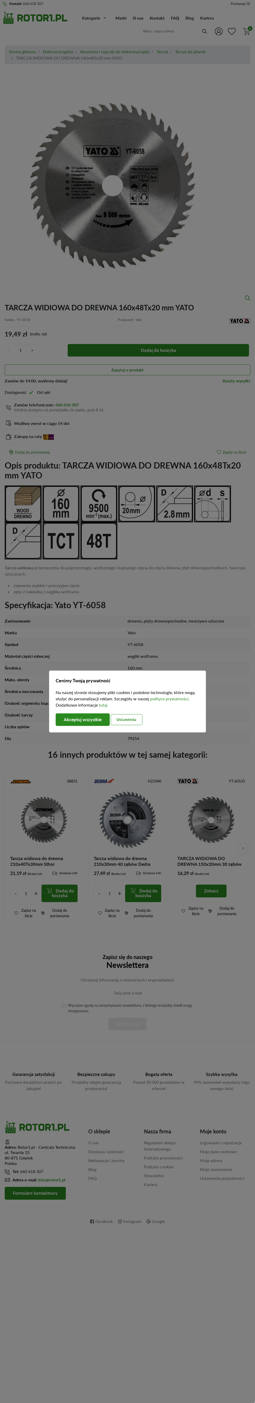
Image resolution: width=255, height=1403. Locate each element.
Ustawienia (132, 719)
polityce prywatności (169, 698)
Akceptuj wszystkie (84, 720)
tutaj (103, 704)
